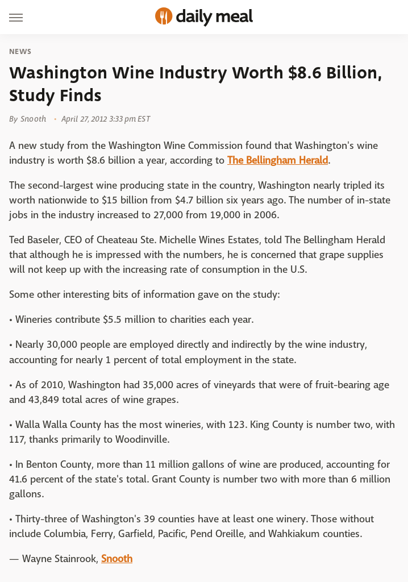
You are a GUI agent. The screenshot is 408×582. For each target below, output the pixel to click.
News (20, 52)
